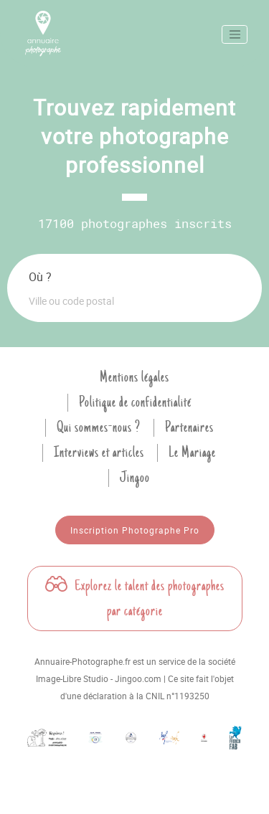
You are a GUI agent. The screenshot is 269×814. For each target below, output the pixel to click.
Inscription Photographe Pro (134, 530)
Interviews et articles (99, 452)
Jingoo (135, 477)
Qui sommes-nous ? (99, 427)
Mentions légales (134, 377)
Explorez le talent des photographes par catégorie (135, 598)
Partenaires (189, 427)
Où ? (40, 277)
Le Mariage (192, 452)
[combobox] (134, 300)
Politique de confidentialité (135, 402)
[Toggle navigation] (234, 34)
